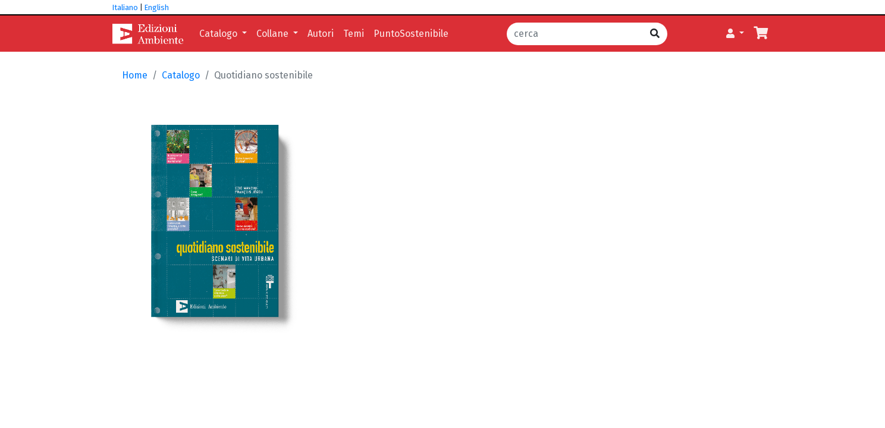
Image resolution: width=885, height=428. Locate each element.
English (157, 7)
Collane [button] (273, 33)
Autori (320, 33)
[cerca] (575, 34)
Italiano (125, 7)
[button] (735, 34)
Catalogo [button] (219, 33)
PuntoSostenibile (411, 33)
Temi (353, 33)
